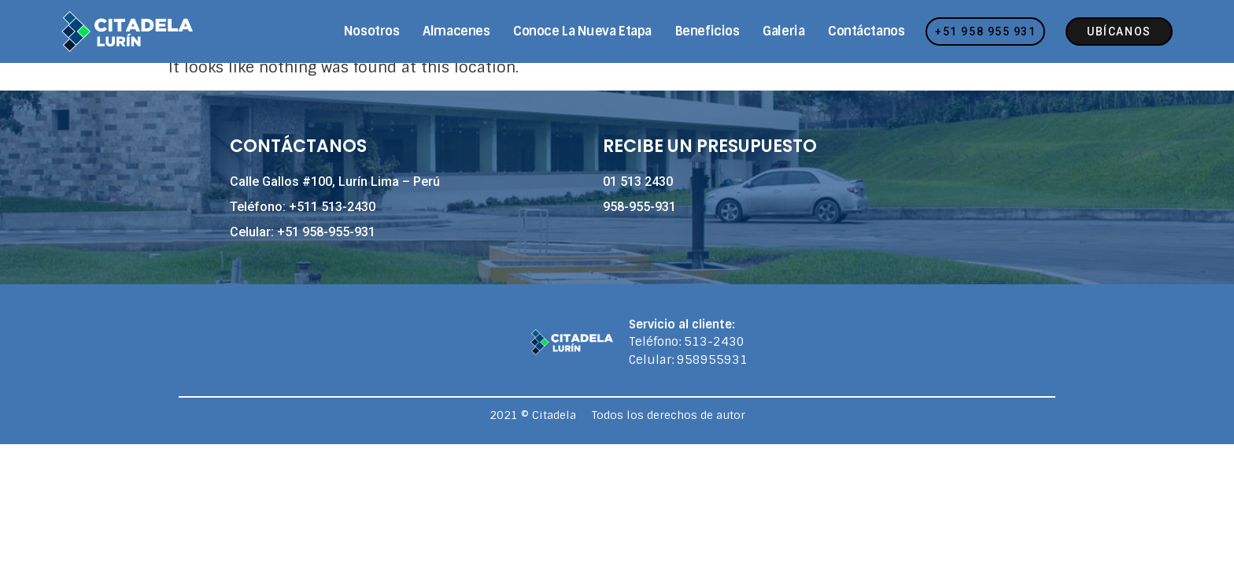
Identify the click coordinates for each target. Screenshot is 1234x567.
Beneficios (707, 31)
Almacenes (456, 31)
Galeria (783, 31)
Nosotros (371, 31)
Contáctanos (866, 31)
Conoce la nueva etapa (582, 31)
